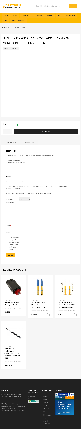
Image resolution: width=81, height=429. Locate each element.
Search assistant (18, 20)
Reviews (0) (29, 142)
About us (25, 15)
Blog (59, 15)
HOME (6, 15)
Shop (15, 15)
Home (3, 27)
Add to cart (46, 131)
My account (70, 15)
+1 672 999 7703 (15, 396)
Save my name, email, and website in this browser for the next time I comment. (14, 243)
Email (8, 232)
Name (8, 226)
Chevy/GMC (9, 27)
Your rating (10, 199)
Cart (5, 20)
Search (72, 6)
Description (11, 142)
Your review (10, 202)
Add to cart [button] (21, 312)
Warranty (50, 15)
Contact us (38, 15)
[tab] (10, 142)
